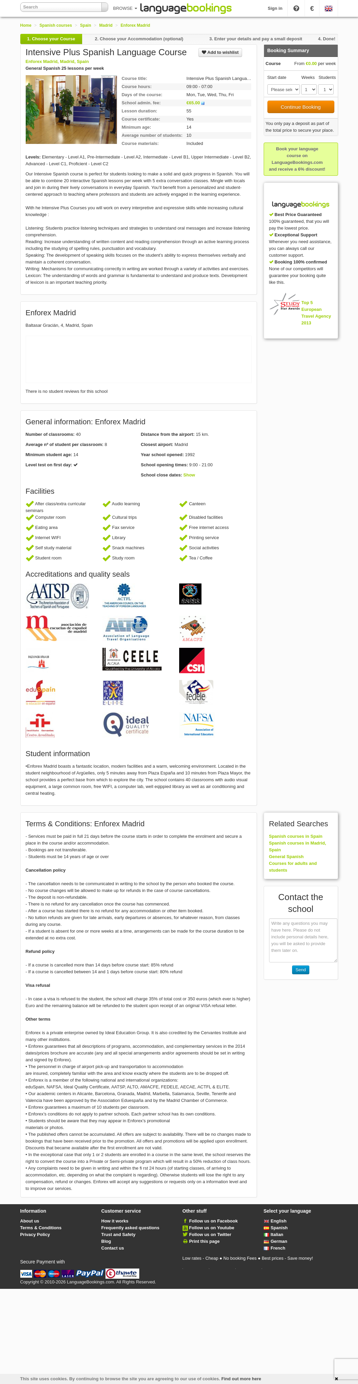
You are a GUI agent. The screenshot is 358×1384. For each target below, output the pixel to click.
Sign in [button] (275, 8)
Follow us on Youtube (211, 1227)
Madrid (106, 25)
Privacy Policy (35, 1234)
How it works (114, 1220)
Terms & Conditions (41, 1227)
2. (139, 38)
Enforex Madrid (135, 25)
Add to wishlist (220, 52)
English (275, 1220)
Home (25, 25)
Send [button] (300, 969)
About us (29, 1220)
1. (51, 38)
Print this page (204, 1241)
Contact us (112, 1248)
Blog (106, 1241)
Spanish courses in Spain (296, 836)
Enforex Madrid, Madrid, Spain (57, 61)
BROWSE (125, 8)
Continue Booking (300, 107)
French (274, 1248)
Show (189, 474)
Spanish (276, 1227)
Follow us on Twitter (210, 1234)
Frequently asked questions (130, 1227)
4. (326, 38)
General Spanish (286, 856)
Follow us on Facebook (213, 1220)
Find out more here (241, 1378)
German (275, 1241)
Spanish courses (56, 25)
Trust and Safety (118, 1234)
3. (255, 38)
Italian (274, 1234)
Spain (85, 25)
